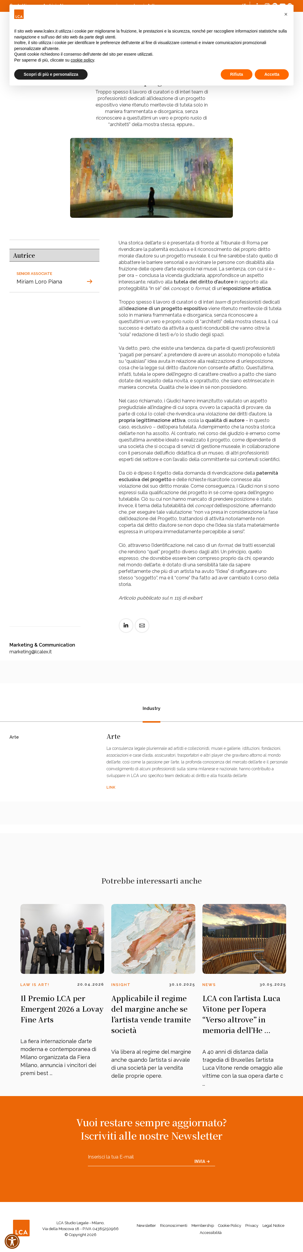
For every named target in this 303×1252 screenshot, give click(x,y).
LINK (111, 787)
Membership (202, 1225)
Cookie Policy (229, 1225)
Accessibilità (211, 1232)
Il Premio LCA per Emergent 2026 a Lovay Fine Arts (62, 1008)
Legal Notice (273, 1225)
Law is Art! (34, 984)
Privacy (251, 1225)
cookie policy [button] (82, 60)
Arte (14, 738)
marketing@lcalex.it (30, 652)
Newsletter (146, 1225)
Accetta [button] (271, 74)
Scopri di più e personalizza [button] (51, 74)
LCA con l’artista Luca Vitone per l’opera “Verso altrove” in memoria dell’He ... (241, 1014)
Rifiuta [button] (236, 74)
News (209, 984)
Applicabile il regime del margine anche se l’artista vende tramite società (151, 1014)
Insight (121, 984)
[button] (286, 14)
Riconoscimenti (173, 1225)
